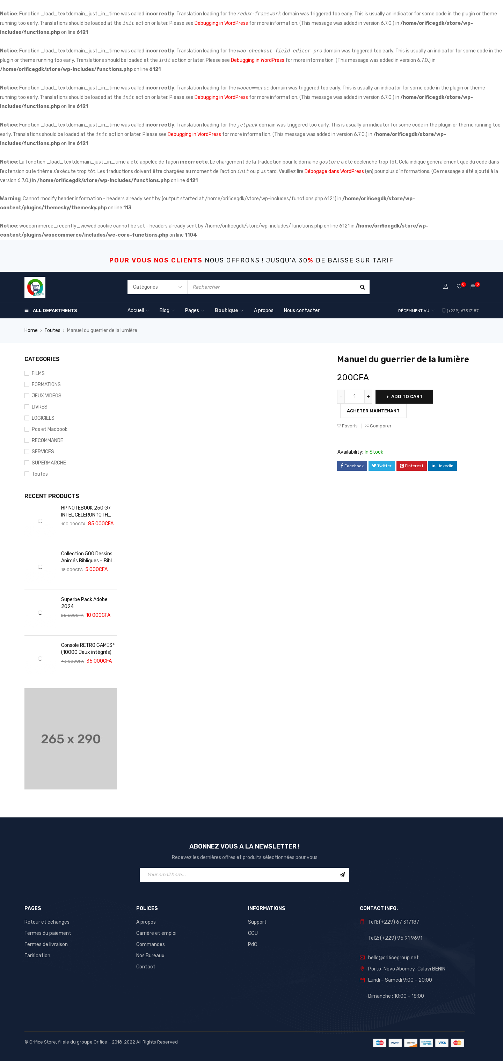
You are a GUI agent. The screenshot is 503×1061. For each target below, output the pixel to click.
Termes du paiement (47, 933)
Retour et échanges (47, 922)
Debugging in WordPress (221, 23)
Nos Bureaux (150, 956)
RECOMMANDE (47, 440)
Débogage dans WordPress (334, 171)
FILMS (38, 373)
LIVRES (40, 407)
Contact (145, 967)
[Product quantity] (354, 396)
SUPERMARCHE (49, 463)
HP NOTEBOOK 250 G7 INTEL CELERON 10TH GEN (86, 512)
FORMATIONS (46, 385)
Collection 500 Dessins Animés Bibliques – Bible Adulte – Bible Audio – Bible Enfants (88, 557)
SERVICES (43, 452)
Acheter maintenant (374, 410)
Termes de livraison (46, 944)
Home (31, 330)
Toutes (52, 330)
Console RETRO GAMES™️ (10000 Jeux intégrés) (88, 648)
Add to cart (407, 396)
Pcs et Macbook (49, 429)
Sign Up (342, 875)
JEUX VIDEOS (46, 396)
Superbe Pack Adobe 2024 (84, 603)
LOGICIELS (43, 418)
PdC (252, 944)
